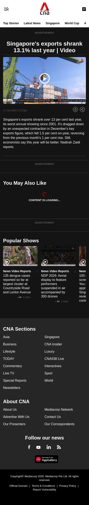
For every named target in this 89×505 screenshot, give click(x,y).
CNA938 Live (54, 359)
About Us (10, 409)
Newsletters (11, 388)
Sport (48, 373)
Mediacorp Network (59, 409)
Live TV (8, 373)
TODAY (8, 359)
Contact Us (53, 417)
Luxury (50, 351)
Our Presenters (14, 424)
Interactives (53, 366)
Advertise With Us (16, 417)
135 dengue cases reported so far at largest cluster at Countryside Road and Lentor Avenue (17, 284)
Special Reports (14, 380)
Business (10, 344)
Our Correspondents (60, 424)
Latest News (32, 23)
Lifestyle (9, 351)
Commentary (12, 366)
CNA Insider (53, 344)
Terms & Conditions (43, 485)
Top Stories (11, 23)
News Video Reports (17, 271)
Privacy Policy (67, 485)
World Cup (72, 23)
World (49, 380)
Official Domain (18, 485)
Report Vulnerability (44, 489)
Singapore (53, 23)
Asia (6, 337)
